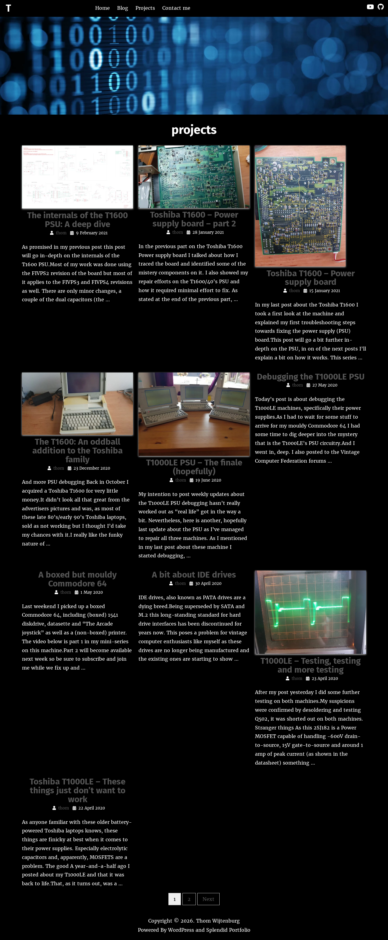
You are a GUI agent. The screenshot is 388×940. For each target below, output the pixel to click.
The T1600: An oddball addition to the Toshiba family (77, 450)
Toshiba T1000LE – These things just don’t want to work (77, 790)
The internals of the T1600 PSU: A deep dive (77, 219)
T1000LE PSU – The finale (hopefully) (194, 466)
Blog (122, 8)
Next (208, 899)
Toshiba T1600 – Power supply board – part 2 (194, 219)
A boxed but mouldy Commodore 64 (77, 579)
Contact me (176, 8)
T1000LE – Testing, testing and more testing (310, 665)
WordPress (181, 930)
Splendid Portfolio (228, 930)
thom (61, 233)
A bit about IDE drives (194, 575)
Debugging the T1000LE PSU (311, 377)
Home (102, 8)
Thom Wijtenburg (218, 921)
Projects (145, 8)
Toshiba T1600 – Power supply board (311, 277)
